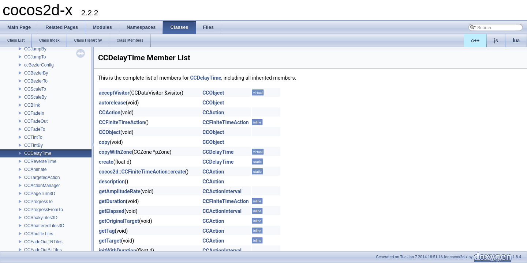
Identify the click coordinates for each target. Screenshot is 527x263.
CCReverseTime (40, 161)
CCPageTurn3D (39, 193)
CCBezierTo (36, 81)
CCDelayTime (37, 153)
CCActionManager (42, 185)
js (496, 40)
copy (104, 142)
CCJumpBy (35, 49)
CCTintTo (33, 137)
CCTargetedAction (42, 177)
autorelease (112, 103)
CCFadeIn (34, 113)
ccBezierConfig (39, 65)
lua (516, 40)
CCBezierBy (36, 73)
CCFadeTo (34, 129)
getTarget (110, 241)
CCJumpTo (35, 57)
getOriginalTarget (119, 221)
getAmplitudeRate (120, 191)
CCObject (213, 93)
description (112, 181)
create (106, 162)
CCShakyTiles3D (40, 217)
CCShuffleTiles (38, 233)
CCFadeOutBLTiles (43, 249)
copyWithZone (115, 152)
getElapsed (111, 211)
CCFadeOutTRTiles (43, 241)
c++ (475, 40)
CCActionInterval (222, 191)
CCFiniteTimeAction (122, 122)
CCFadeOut (36, 121)
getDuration (112, 201)
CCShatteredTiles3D (44, 225)
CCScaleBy (35, 97)
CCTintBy (33, 145)
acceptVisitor (114, 93)
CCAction (109, 112)
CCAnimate (35, 169)
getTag (107, 231)
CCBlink (32, 105)
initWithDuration (117, 251)
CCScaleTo (35, 89)
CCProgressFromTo (43, 209)
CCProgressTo (38, 201)
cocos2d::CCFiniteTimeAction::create (142, 172)
